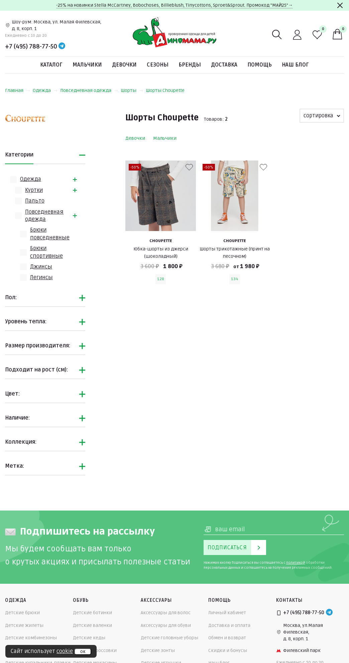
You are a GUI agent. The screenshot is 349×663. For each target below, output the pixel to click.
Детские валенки (92, 625)
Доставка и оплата (229, 625)
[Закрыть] (340, 5)
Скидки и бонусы (227, 650)
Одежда (45, 90)
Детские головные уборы (169, 638)
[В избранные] (189, 167)
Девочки (124, 65)
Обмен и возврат (227, 638)
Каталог (51, 65)
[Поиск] (277, 34)
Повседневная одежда (89, 90)
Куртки (34, 190)
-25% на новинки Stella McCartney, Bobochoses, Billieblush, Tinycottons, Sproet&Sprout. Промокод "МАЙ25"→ (174, 5)
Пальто (34, 201)
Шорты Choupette (165, 90)
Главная (17, 90)
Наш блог (295, 65)
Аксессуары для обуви (166, 625)
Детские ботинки (92, 613)
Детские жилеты (24, 625)
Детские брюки (22, 613)
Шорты (132, 90)
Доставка (224, 65)
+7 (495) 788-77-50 (31, 46)
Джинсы (41, 266)
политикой (295, 563)
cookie (64, 651)
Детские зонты (158, 650)
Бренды (190, 65)
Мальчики (87, 65)
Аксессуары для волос (166, 613)
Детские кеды (89, 638)
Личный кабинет (227, 613)
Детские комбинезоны (31, 638)
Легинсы (41, 277)
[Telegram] (62, 46)
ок (82, 651)
